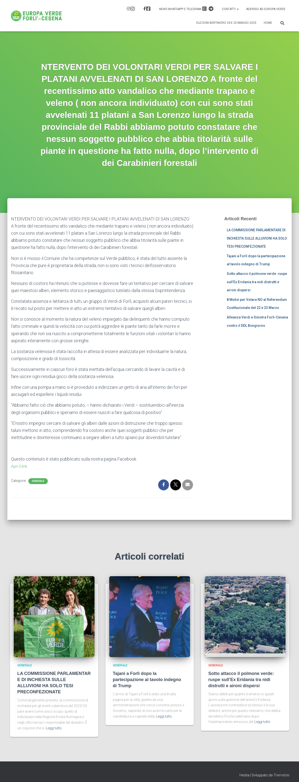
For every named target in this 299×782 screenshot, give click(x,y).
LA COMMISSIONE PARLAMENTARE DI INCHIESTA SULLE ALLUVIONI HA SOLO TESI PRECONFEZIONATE (257, 238)
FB (148, 8)
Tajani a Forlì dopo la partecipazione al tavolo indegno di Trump (147, 679)
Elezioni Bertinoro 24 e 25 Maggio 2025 (226, 22)
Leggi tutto (54, 728)
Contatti (230, 9)
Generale (38, 481)
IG (132, 8)
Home (268, 22)
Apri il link (20, 466)
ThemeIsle (281, 775)
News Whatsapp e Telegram (186, 8)
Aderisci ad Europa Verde (266, 9)
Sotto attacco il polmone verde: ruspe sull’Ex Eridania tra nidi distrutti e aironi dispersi (257, 282)
